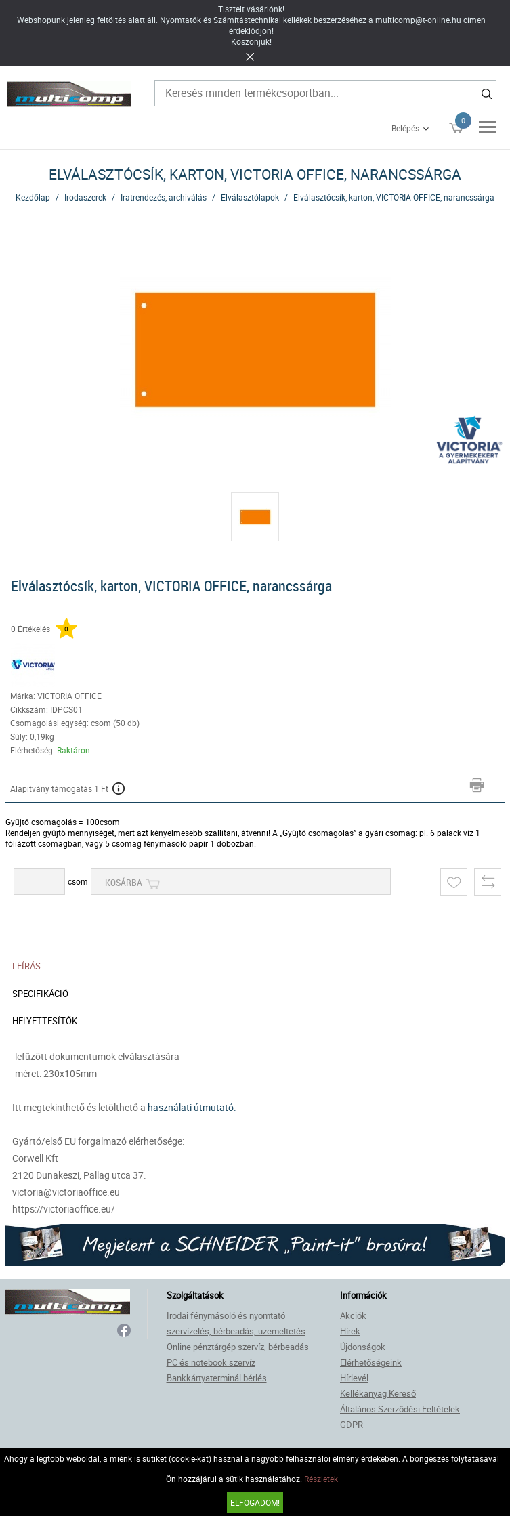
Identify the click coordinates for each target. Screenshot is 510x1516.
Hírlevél (354, 1378)
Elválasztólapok (250, 197)
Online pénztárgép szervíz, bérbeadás (238, 1347)
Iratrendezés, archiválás (164, 197)
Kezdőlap (33, 197)
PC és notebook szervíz (211, 1362)
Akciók (353, 1315)
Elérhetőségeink (371, 1362)
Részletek (321, 1478)
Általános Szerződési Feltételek (400, 1409)
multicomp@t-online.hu (418, 19)
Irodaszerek (85, 197)
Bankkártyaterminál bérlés (217, 1378)
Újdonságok (362, 1347)
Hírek (350, 1331)
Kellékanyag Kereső (378, 1393)
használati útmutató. (192, 1107)
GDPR (351, 1424)
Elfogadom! (255, 1502)
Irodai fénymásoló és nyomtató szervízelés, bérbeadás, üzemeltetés (236, 1323)
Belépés (405, 128)
